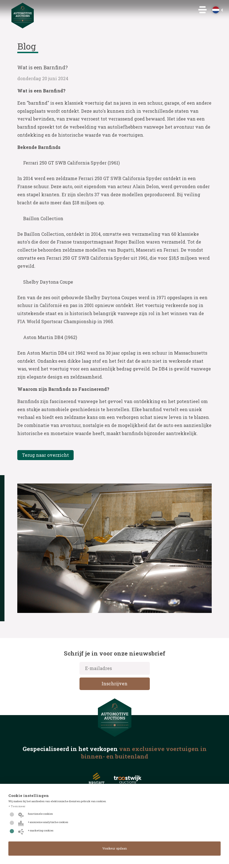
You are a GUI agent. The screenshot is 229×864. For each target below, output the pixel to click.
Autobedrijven (114, 68)
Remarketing (114, 77)
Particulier (115, 60)
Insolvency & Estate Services (114, 52)
